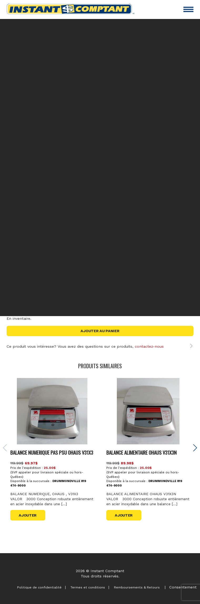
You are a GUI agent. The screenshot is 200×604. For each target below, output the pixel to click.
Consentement (183, 587)
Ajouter (28, 539)
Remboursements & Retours (136, 587)
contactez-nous (149, 346)
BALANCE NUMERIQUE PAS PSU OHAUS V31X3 (52, 469)
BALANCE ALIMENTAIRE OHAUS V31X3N (142, 469)
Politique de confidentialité (36, 587)
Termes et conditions (86, 587)
